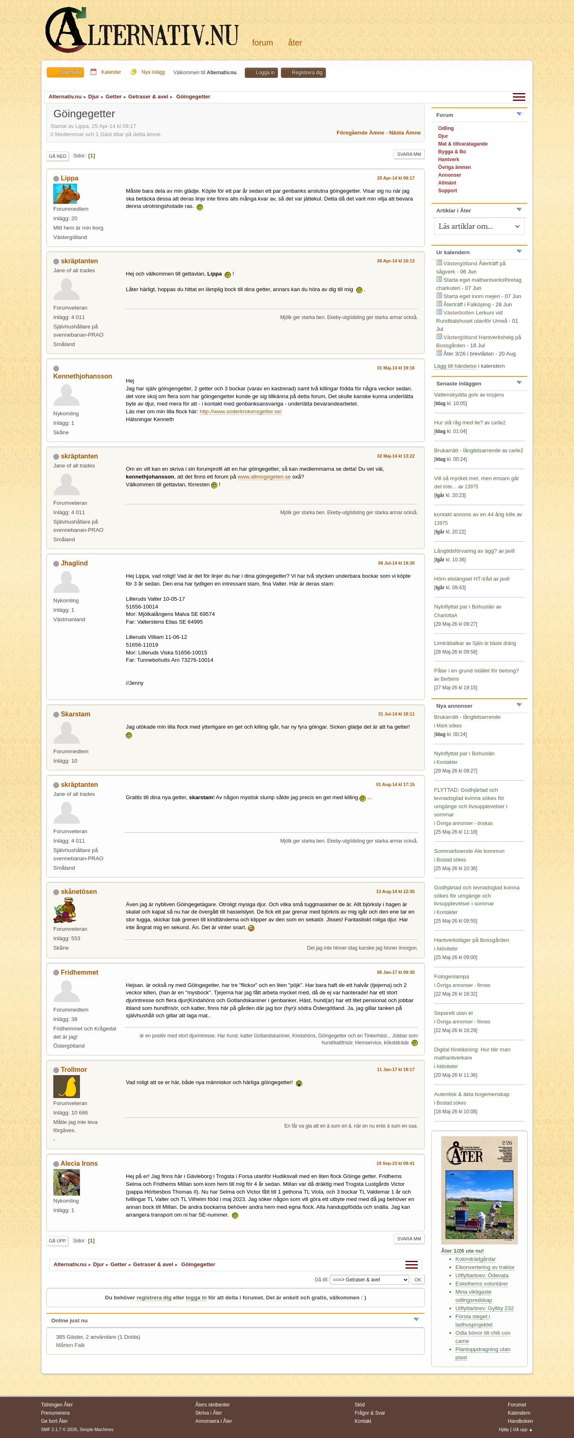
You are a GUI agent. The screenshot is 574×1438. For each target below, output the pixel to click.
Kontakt (363, 1421)
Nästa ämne (405, 133)
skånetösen (79, 891)
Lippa (69, 178)
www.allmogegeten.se (264, 477)
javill (510, 551)
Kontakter (447, 762)
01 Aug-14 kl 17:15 (395, 784)
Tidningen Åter (57, 1405)
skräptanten (79, 261)
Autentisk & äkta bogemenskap (472, 1094)
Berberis (450, 679)
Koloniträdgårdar (476, 1259)
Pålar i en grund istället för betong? (476, 671)
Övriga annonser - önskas (465, 823)
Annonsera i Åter (214, 1421)
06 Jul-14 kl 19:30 (396, 563)
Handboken (520, 1421)
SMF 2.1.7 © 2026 (59, 1429)
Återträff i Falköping (467, 304)
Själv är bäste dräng (494, 643)
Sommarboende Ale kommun (469, 851)
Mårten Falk (70, 1345)
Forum (262, 42)
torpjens (495, 395)
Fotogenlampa (451, 976)
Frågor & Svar (370, 1413)
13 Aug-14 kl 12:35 (395, 891)
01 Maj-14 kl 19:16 (396, 367)
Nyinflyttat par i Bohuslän (464, 607)
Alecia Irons (79, 1163)
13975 (471, 487)
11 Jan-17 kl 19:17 (396, 1069)
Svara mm (409, 154)
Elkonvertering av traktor (485, 1267)
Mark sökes (449, 726)
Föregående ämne (360, 133)
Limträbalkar (449, 643)
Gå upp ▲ (523, 1429)
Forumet (517, 1405)
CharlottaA (446, 615)
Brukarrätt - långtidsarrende (467, 450)
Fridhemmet (79, 972)
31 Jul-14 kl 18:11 (396, 713)
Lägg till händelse (455, 366)
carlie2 (498, 423)
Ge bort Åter (54, 1421)
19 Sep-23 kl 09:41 (395, 1163)
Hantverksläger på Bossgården (471, 940)
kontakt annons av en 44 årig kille (475, 514)
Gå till (320, 1279)
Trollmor (74, 1069)
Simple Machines (96, 1429)
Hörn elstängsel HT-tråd (463, 579)
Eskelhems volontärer (482, 1284)
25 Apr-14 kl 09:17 (396, 177)
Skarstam (75, 714)
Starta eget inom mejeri (472, 296)
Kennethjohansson (82, 376)
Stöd (360, 1405)
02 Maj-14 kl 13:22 (396, 456)
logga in (196, 1297)
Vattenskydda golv (457, 395)
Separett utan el (453, 1013)
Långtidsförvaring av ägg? (465, 551)
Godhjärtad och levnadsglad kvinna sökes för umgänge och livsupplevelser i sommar (476, 895)
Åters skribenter (213, 1405)
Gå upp (57, 1240)
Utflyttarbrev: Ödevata (482, 1275)
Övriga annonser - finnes (463, 985)
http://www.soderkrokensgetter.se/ (241, 411)
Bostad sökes (451, 860)
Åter (295, 42)
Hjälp (504, 1429)
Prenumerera (55, 1413)
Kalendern (519, 1413)
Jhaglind (74, 563)
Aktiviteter (447, 949)
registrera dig (154, 1297)
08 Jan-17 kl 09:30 (396, 972)
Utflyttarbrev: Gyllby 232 (485, 1308)
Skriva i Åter (209, 1413)
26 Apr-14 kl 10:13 (396, 260)
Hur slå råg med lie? (458, 422)
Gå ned (57, 156)
